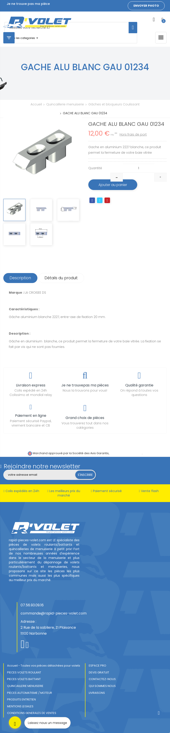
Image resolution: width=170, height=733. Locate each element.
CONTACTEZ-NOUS (102, 679)
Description (21, 278)
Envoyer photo (146, 6)
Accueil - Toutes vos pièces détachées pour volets (43, 665)
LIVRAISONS (97, 693)
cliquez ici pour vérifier (126, 453)
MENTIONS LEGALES (20, 706)
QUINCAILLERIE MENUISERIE (25, 686)
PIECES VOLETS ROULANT (24, 672)
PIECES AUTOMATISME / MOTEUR (29, 693)
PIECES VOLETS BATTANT (24, 679)
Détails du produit (62, 278)
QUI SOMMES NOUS (102, 686)
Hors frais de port (133, 134)
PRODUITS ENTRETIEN (21, 699)
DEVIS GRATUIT (99, 672)
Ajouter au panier (114, 185)
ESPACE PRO (97, 665)
